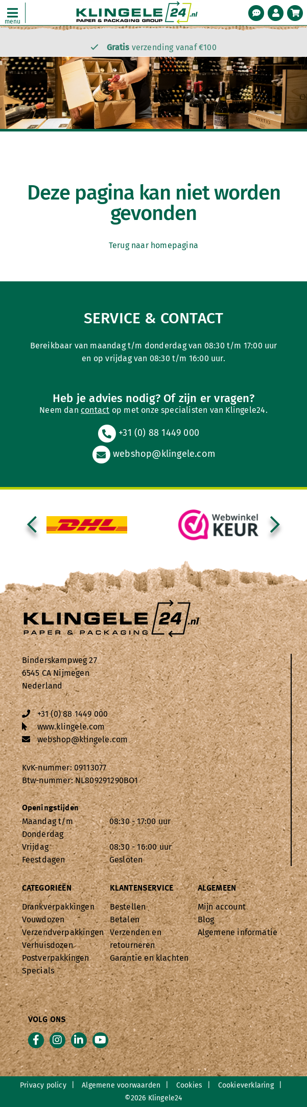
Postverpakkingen (55, 958)
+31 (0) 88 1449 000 (148, 432)
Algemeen (217, 888)
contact (95, 410)
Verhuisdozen (47, 945)
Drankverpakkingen (58, 907)
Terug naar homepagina (153, 245)
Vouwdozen (43, 919)
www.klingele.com (71, 727)
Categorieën (47, 888)
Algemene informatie (238, 932)
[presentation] (32, 525)
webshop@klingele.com (153, 453)
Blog (206, 919)
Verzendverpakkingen (63, 932)
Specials (38, 971)
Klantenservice (142, 888)
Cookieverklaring (246, 1085)
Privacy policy (43, 1085)
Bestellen (128, 907)
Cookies (189, 1085)
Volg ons (47, 1020)
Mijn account (222, 907)
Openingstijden (50, 808)
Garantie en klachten (149, 958)
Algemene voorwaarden (121, 1085)
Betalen (124, 919)
